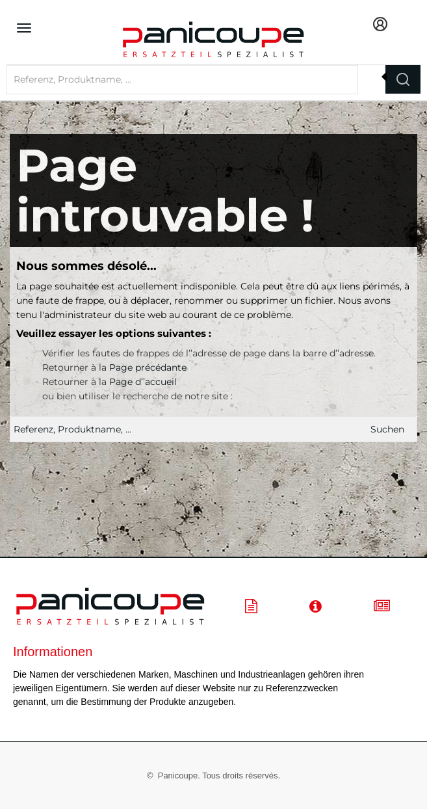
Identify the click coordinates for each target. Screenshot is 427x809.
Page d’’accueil (143, 382)
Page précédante (148, 367)
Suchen (387, 429)
